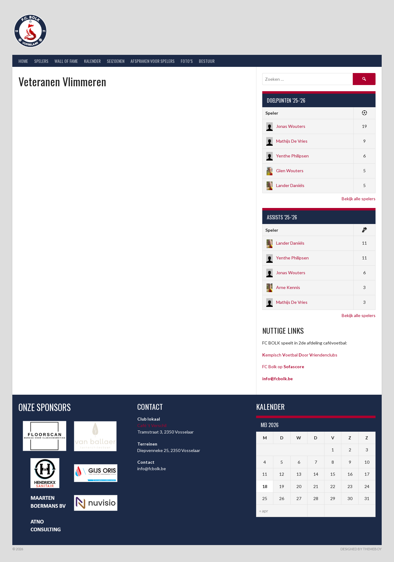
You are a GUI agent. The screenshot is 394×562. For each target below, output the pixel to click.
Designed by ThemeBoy (361, 549)
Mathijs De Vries (286, 141)
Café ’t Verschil (152, 425)
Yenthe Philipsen (287, 155)
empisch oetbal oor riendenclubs (299, 354)
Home (23, 61)
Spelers (41, 61)
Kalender (92, 61)
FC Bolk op (283, 366)
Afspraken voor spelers (153, 61)
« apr (263, 510)
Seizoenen (115, 61)
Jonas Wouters (285, 126)
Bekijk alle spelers (359, 198)
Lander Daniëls (284, 185)
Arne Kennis (282, 287)
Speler (271, 113)
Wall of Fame (66, 61)
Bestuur (207, 61)
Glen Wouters (284, 170)
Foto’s (187, 61)
